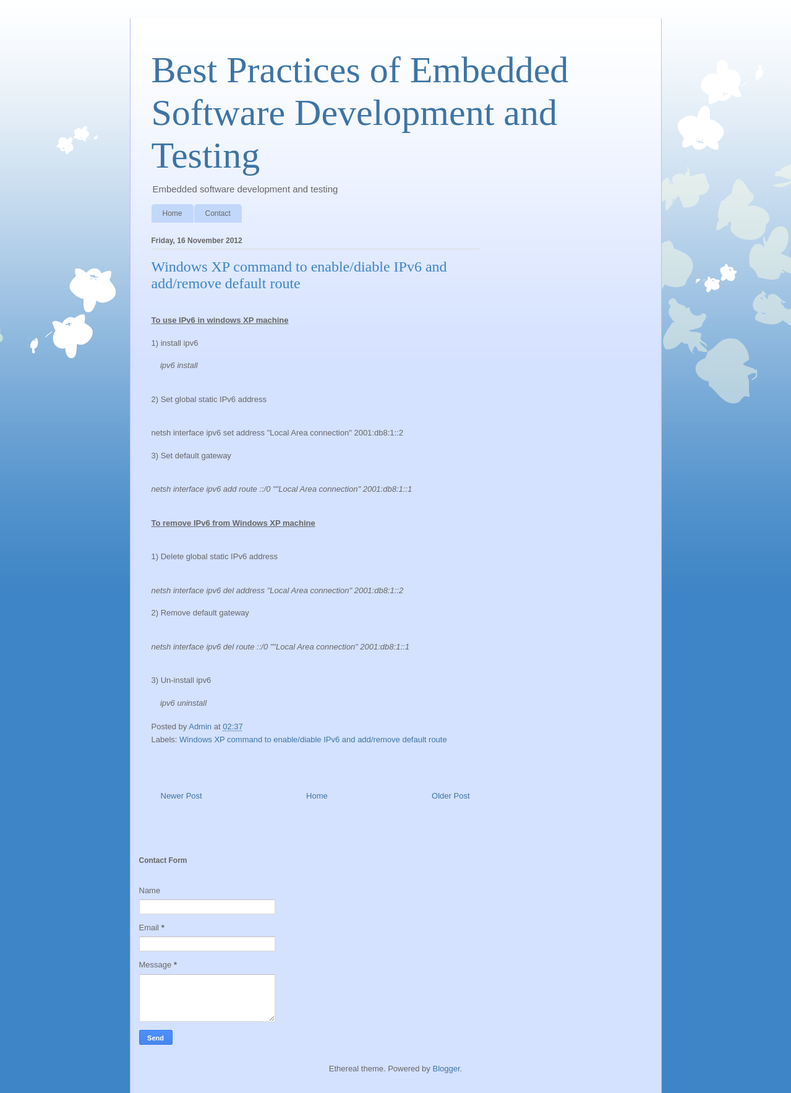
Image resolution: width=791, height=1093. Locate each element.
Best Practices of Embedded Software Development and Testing (360, 112)
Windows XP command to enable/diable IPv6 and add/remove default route (313, 739)
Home (172, 213)
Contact (218, 213)
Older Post (450, 795)
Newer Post (181, 795)
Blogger (446, 1068)
